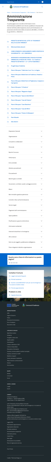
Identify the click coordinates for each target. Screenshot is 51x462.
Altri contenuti (12, 237)
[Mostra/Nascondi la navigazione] (3, 6)
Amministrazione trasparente (14, 431)
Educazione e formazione (13, 349)
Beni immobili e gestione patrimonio (18, 194)
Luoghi (8, 386)
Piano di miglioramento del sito (14, 443)
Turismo (9, 363)
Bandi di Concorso (14, 152)
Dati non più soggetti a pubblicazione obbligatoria (22, 242)
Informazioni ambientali (15, 226)
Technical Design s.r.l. (17, 458)
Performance (12, 158)
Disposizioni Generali (14, 131)
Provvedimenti (13, 173)
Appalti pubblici (10, 340)
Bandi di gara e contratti (15, 179)
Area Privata (10, 449)
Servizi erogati (12, 205)
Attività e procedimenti (15, 168)
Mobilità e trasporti (11, 356)
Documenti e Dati (11, 325)
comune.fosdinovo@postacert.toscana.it (19, 410)
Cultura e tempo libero (12, 347)
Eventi (8, 389)
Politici (8, 318)
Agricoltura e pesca (11, 333)
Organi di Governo (11, 315)
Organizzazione (13, 136)
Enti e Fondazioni (11, 322)
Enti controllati (13, 163)
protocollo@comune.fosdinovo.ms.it (18, 409)
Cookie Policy (10, 436)
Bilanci (10, 189)
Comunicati (9, 376)
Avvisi (8, 378)
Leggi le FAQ (10, 422)
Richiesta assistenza (12, 429)
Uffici (8, 313)
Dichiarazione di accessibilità (13, 441)
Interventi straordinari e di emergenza (19, 231)
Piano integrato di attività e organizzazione (20, 247)
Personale (11, 147)
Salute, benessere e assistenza (14, 358)
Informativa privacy (11, 434)
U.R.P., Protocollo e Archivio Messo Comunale (17, 404)
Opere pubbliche (13, 216)
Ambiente (9, 335)
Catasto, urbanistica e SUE (13, 344)
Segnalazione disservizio (12, 427)
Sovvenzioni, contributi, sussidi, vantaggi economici (22, 184)
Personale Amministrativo (13, 320)
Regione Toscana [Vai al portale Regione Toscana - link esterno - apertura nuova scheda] (10, 2)
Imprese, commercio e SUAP (13, 354)
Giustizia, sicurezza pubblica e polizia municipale (18, 351)
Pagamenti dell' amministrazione (17, 210)
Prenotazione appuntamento (14, 424)
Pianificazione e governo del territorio (19, 221)
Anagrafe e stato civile (12, 337)
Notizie (8, 373)
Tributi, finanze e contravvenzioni (15, 360)
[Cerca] (42, 6)
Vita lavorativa (10, 365)
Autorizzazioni (10, 342)
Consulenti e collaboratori (15, 142)
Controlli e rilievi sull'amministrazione (19, 200)
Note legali (9, 438)
